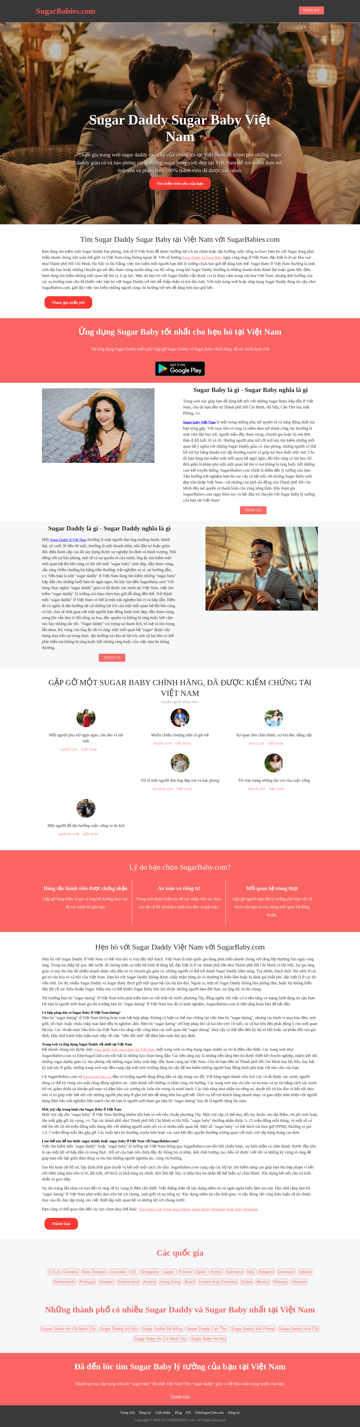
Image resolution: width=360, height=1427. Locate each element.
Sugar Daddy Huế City (298, 1329)
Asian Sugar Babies (177, 1209)
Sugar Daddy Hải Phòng (252, 1329)
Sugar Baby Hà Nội (208, 1339)
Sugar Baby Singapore (242, 1209)
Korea (217, 1272)
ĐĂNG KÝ (312, 10)
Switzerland (128, 1282)
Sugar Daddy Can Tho (207, 1329)
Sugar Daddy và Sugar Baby (202, 257)
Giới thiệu (163, 1413)
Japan (170, 1272)
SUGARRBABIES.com (177, 1420)
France (186, 1272)
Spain (202, 1272)
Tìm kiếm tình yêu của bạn (180, 183)
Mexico (262, 1282)
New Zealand (94, 1272)
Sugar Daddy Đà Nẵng (163, 1329)
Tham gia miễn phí (68, 302)
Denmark (286, 1272)
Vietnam (299, 1282)
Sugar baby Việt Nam (199, 422)
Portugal (87, 1282)
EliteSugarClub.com (97, 1077)
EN (188, 1413)
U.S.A (54, 1272)
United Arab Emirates (218, 1282)
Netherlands (64, 1282)
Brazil (190, 1282)
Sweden (106, 1282)
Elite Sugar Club (150, 1209)
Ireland (305, 1272)
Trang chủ (127, 1413)
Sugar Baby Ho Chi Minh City (161, 1339)
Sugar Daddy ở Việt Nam (68, 540)
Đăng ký (145, 1413)
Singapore (150, 1272)
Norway (280, 1282)
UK (134, 1272)
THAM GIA (253, 510)
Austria (149, 1282)
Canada (71, 1272)
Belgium (266, 1272)
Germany (234, 1272)
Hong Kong (170, 1282)
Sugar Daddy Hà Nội (119, 1329)
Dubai (247, 1282)
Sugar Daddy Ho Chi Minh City (69, 1329)
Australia (118, 1272)
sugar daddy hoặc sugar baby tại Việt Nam (124, 1049)
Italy (251, 1272)
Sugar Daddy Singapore (208, 1209)
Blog (178, 1413)
